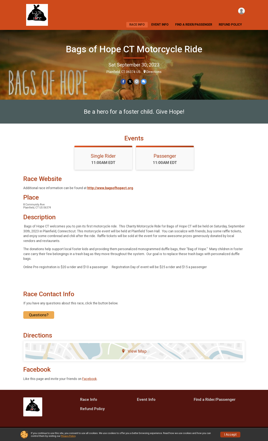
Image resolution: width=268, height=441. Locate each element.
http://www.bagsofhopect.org (110, 190)
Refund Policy (230, 24)
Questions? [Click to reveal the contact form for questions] (38, 317)
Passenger (165, 158)
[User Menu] (241, 11)
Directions (154, 72)
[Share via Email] (136, 82)
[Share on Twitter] (130, 82)
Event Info (160, 24)
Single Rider (103, 158)
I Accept (230, 434)
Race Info (137, 24)
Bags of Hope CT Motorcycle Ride (134, 49)
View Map (134, 353)
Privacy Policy (68, 436)
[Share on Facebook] (123, 82)
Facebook (89, 381)
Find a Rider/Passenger (193, 24)
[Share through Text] (143, 82)
